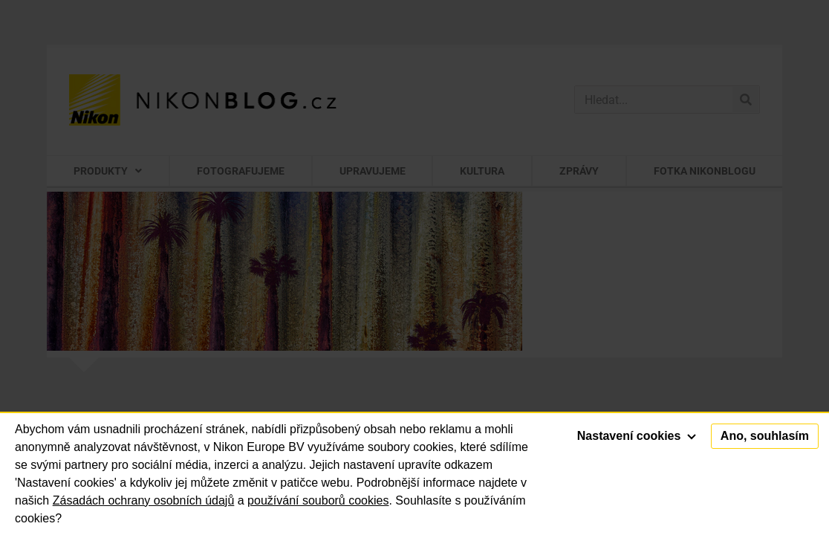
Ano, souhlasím (765, 435)
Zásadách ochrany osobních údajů (144, 500)
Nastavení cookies (636, 435)
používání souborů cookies (318, 500)
